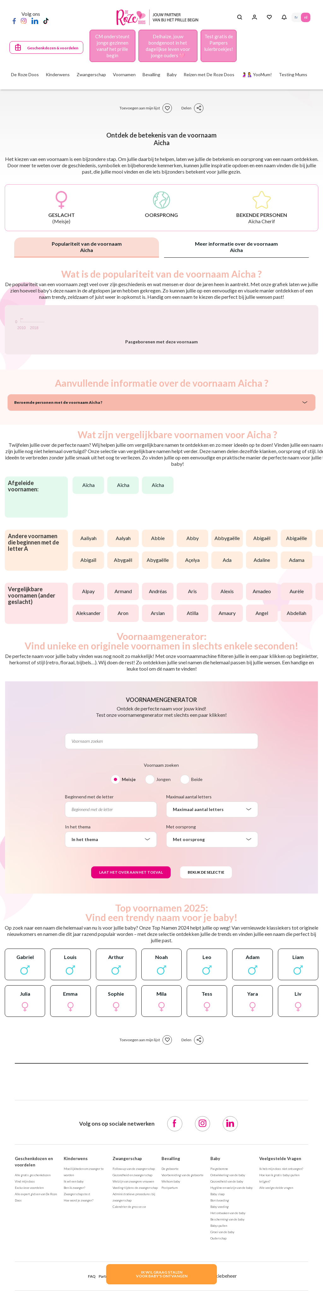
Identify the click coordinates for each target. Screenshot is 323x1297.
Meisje (129, 911)
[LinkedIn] (35, 20)
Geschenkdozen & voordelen (52, 48)
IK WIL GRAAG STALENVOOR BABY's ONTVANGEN (161, 1274)
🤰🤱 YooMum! (256, 74)
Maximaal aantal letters (189, 929)
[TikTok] (46, 20)
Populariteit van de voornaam (87, 247)
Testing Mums (293, 74)
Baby (215, 1291)
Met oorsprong (181, 959)
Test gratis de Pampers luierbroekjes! (218, 43)
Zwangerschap (127, 1291)
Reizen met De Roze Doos (209, 74)
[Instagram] (23, 20)
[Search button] (239, 17)
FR (296, 17)
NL (305, 17)
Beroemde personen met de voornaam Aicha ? (58, 534)
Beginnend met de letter (89, 929)
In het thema (78, 959)
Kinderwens (76, 1291)
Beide (197, 911)
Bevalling (171, 1291)
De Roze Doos (25, 74)
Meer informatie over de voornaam (236, 247)
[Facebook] (14, 20)
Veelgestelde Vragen (280, 1291)
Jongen (163, 911)
